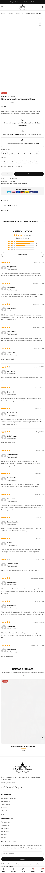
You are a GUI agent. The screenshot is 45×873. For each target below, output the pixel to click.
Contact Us (4, 808)
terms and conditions (33, 864)
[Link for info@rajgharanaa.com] (8, 782)
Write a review (22, 254)
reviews (10, 102)
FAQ (2, 814)
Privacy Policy (5, 801)
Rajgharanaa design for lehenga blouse (23, 746)
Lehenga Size (5, 149)
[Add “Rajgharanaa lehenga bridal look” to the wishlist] (40, 20)
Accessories (5, 828)
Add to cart (29, 174)
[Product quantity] (7, 174)
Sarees (3, 837)
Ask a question (7, 166)
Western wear (5, 822)
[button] (40, 25)
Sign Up (33, 2)
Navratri (4, 834)
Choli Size (4, 158)
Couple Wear (5, 825)
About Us (4, 811)
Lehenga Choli (19, 13)
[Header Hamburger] (3, 7)
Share (19, 166)
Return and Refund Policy (9, 798)
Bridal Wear (10, 13)
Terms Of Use (5, 805)
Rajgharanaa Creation (8, 96)
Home (3, 13)
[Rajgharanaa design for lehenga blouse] (23, 711)
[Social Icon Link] (3, 787)
